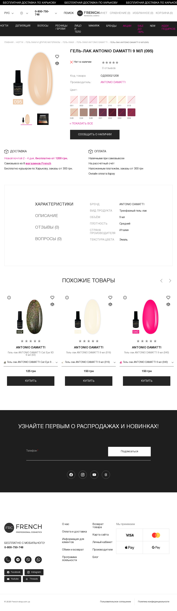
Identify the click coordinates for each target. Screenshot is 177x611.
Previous (162, 281)
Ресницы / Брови (59, 27)
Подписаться (129, 453)
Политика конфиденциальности (153, 603)
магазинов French (38, 163)
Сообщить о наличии (95, 134)
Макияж (92, 26)
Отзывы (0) (47, 227)
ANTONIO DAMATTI (113, 82)
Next (170, 281)
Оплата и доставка (74, 533)
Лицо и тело (76, 29)
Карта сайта (100, 536)
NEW (153, 26)
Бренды (110, 26)
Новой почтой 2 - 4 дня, (36, 158)
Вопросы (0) (48, 239)
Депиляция (20, 26)
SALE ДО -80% (141, 29)
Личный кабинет (102, 544)
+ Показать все (81, 124)
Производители (102, 551)
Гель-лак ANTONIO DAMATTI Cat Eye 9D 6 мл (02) (31, 351)
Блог (95, 559)
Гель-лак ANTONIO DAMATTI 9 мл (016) (89, 350)
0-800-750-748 (42, 13)
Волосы (41, 26)
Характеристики (54, 204)
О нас (65, 526)
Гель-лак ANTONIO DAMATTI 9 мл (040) (147, 350)
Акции (126, 26)
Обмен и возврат (73, 551)
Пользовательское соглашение (115, 603)
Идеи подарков (170, 27)
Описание (46, 216)
